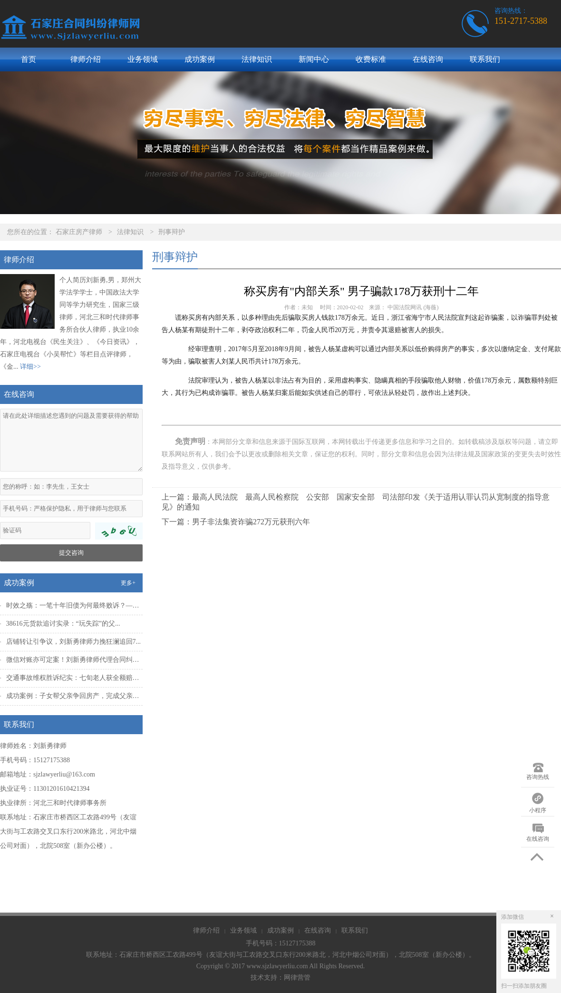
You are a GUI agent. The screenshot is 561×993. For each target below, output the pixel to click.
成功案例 (199, 59)
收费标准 (371, 59)
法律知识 (257, 59)
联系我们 (485, 59)
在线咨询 (428, 59)
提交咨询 (71, 552)
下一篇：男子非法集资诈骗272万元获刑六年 (236, 522)
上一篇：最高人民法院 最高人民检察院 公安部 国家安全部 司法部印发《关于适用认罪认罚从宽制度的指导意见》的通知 (356, 502)
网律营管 (297, 977)
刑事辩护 (171, 232)
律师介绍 (85, 59)
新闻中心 (314, 59)
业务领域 (142, 59)
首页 (28, 59)
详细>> (30, 366)
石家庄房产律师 (79, 232)
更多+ (128, 583)
